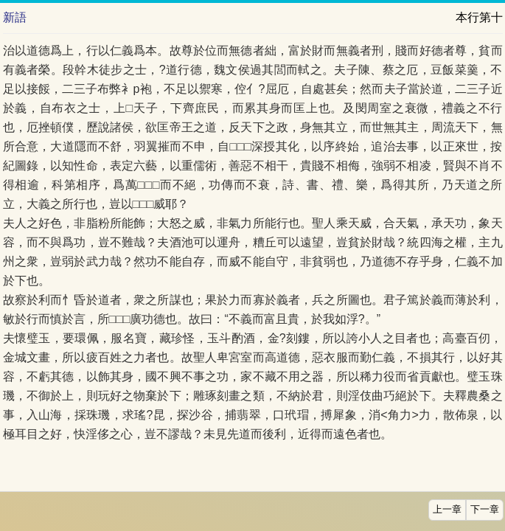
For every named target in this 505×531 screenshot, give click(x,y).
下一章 (484, 509)
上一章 (447, 509)
